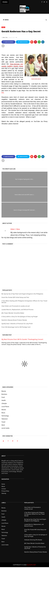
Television (4, 419)
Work (3, 425)
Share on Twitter (22, 41)
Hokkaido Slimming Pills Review (33, 540)
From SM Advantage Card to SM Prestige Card (15, 327)
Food (3, 397)
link (2, 93)
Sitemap (3, 493)
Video (3, 27)
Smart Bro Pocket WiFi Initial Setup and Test (15, 297)
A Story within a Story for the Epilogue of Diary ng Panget (19, 316)
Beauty (3, 391)
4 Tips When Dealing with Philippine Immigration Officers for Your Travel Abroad (24, 301)
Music (3, 413)
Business (4, 394)
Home (3, 484)
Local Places (5, 406)
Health (3, 400)
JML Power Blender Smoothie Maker (12, 313)
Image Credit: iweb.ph (36, 78)
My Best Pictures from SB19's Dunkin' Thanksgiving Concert (22, 339)
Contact (3, 489)
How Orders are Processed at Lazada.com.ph (15, 306)
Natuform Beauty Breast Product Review (14, 320)
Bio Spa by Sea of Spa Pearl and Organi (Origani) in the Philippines (22, 294)
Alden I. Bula (5, 37)
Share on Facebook (8, 41)
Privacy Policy (5, 491)
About (3, 486)
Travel (3, 422)
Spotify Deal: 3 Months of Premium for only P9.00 (17, 323)
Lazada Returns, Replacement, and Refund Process (17, 309)
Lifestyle (4, 403)
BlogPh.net (31, 565)
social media (5, 428)
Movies (3, 409)
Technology (5, 416)
